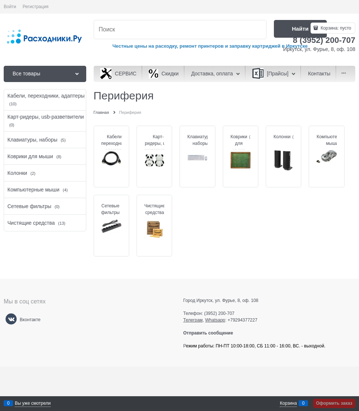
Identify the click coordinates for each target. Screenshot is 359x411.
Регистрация (35, 6)
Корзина (288, 403)
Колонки (282, 136)
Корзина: (335, 28)
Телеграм (193, 320)
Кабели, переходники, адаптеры (115, 143)
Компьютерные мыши (332, 140)
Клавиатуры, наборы (200, 140)
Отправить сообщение (211, 333)
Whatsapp (215, 320)
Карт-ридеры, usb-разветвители (158, 143)
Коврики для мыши (239, 143)
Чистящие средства (154, 209)
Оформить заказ (334, 403)
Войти (10, 6)
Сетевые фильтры (110, 209)
